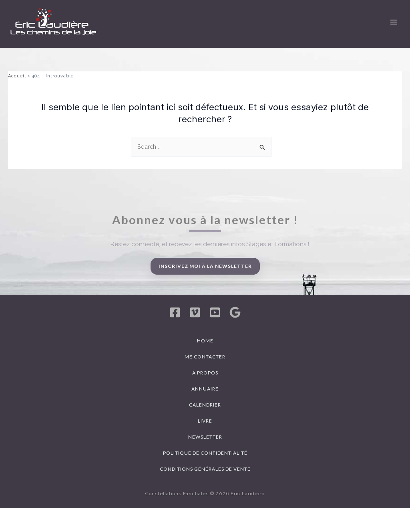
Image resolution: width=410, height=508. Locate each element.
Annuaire (205, 389)
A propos (205, 373)
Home (205, 341)
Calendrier (205, 405)
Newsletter (205, 437)
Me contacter (205, 357)
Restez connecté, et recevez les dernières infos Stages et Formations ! (210, 244)
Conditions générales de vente (205, 469)
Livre (205, 421)
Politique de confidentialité (205, 453)
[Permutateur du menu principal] (393, 22)
